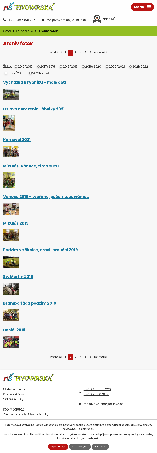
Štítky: (7, 66)
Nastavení (100, 446)
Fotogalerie (24, 31)
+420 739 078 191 (96, 394)
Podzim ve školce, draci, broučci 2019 (40, 249)
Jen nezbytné (80, 446)
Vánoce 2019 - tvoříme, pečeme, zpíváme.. (46, 196)
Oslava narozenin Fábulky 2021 (34, 109)
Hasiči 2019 (14, 329)
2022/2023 (16, 73)
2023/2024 (40, 73)
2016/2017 (25, 66)
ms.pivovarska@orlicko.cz (66, 20)
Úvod (7, 31)
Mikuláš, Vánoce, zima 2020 (31, 166)
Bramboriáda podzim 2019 (29, 303)
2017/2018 (47, 66)
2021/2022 (140, 66)
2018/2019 (70, 66)
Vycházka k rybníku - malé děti (34, 82)
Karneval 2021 (17, 139)
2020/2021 (117, 66)
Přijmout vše (58, 446)
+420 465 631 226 (21, 20)
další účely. (87, 429)
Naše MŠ (104, 19)
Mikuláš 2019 (15, 223)
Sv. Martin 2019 (18, 276)
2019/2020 (93, 66)
